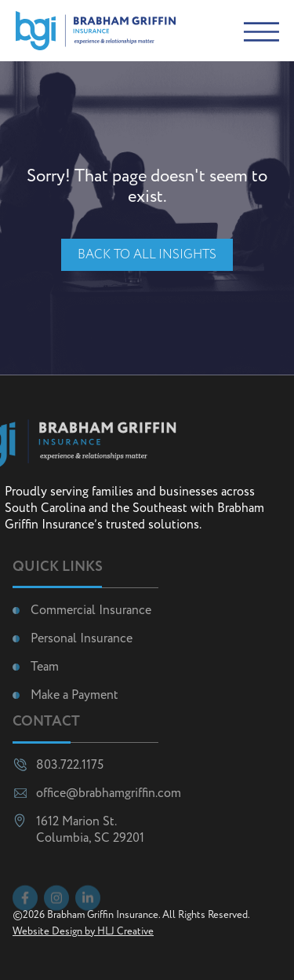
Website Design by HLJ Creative (83, 931)
